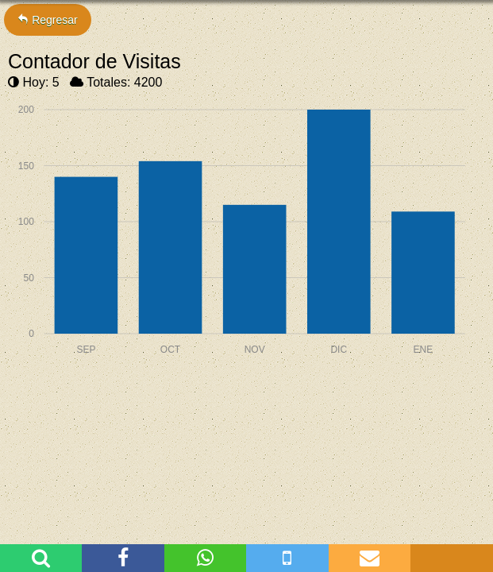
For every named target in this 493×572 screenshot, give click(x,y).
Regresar (47, 20)
